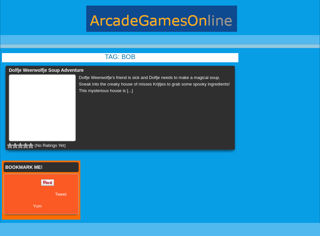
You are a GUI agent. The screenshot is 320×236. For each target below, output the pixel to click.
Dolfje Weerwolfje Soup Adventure (46, 70)
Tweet (61, 194)
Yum (37, 206)
